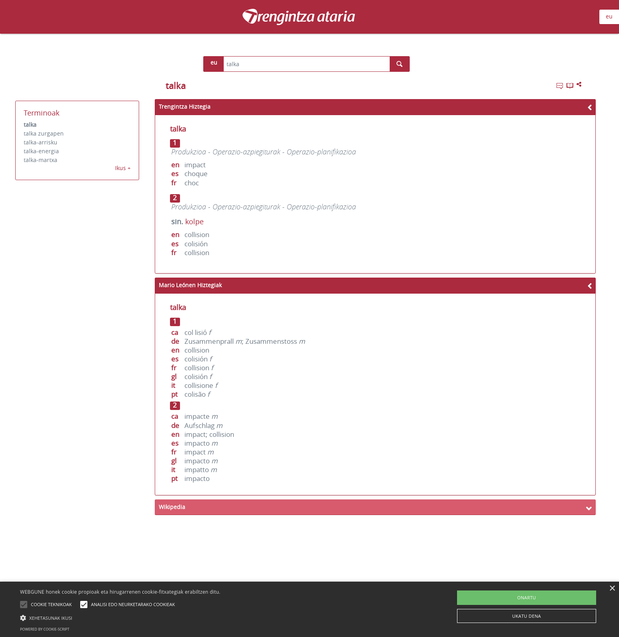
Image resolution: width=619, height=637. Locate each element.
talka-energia (41, 151)
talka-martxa (40, 160)
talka (30, 124)
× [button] (612, 589)
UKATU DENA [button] (526, 616)
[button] (120, 618)
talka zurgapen (44, 133)
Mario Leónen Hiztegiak (190, 285)
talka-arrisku (40, 142)
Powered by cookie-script (44, 629)
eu (609, 16)
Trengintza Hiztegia (184, 106)
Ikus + (123, 168)
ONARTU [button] (526, 597)
